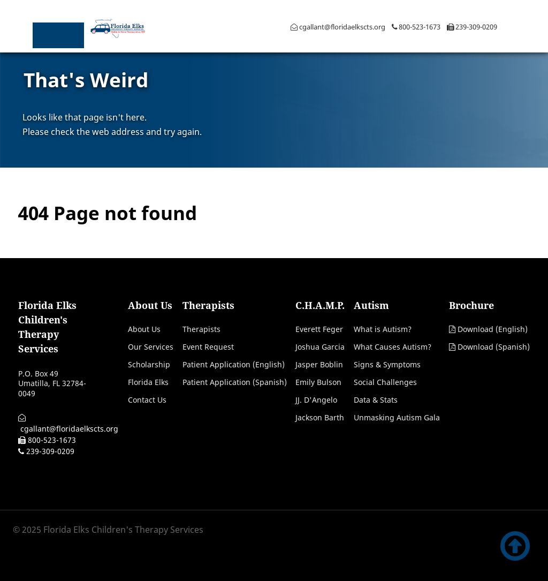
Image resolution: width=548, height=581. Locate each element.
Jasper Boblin (319, 364)
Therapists (201, 329)
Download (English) (493, 329)
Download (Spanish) (494, 347)
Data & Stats (376, 400)
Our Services (150, 347)
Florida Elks (148, 382)
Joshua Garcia (320, 347)
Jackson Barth (319, 417)
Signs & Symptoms (387, 364)
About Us (144, 329)
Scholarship (149, 364)
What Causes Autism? (392, 347)
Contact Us (147, 400)
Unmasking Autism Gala (397, 417)
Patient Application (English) (233, 364)
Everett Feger (319, 329)
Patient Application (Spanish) (234, 382)
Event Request (208, 347)
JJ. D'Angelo (316, 400)
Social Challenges (385, 382)
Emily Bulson (318, 382)
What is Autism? (383, 329)
